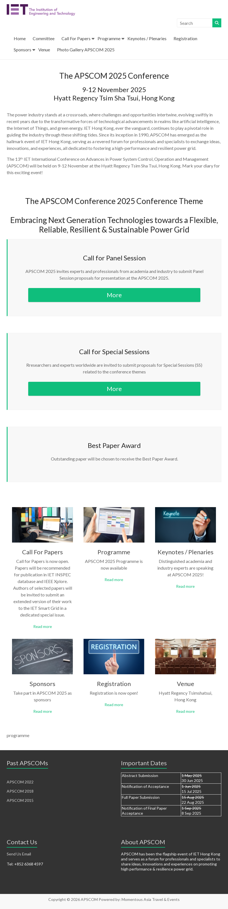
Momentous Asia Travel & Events (151, 899)
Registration (185, 38)
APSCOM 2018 (20, 791)
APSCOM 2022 (20, 782)
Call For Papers (76, 38)
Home (20, 38)
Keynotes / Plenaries (147, 38)
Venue (44, 49)
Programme (109, 38)
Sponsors (22, 49)
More (114, 295)
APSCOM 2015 (20, 800)
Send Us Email (19, 854)
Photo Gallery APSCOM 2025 (86, 49)
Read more (42, 626)
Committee (43, 38)
